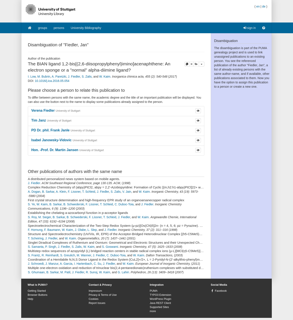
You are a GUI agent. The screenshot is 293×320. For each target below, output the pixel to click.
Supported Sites (159, 307)
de (264, 6)
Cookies (94, 298)
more (153, 311)
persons (59, 28)
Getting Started (37, 290)
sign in (249, 28)
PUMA (153, 290)
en (258, 6)
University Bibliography (86, 28)
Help (30, 298)
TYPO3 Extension (160, 294)
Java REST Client (160, 303)
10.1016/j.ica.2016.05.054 (52, 81)
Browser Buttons (37, 294)
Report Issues (97, 303)
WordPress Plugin (160, 298)
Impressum (95, 290)
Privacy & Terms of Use (103, 294)
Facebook (221, 290)
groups (42, 28)
